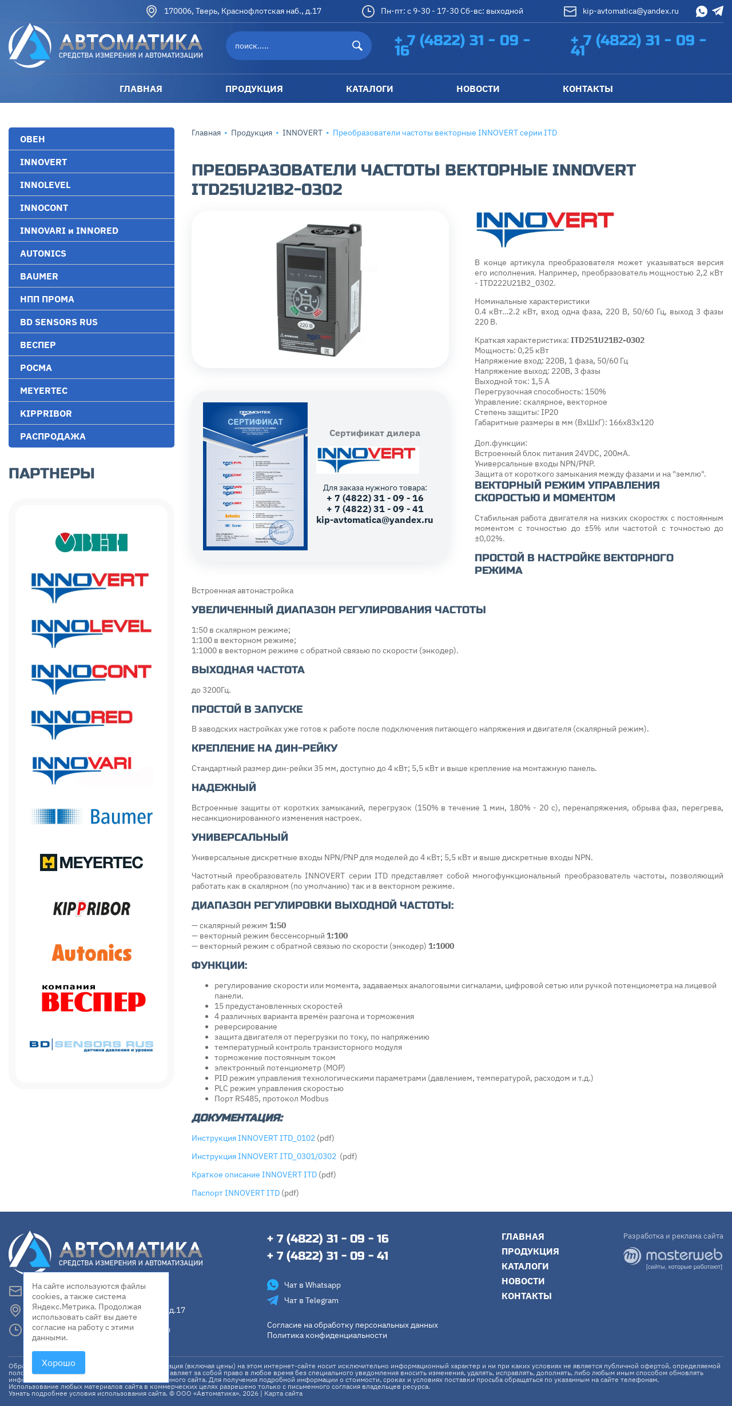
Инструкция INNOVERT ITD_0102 (253, 1138)
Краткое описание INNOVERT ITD (254, 1174)
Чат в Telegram (303, 1300)
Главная (206, 132)
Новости (523, 1281)
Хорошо (58, 1362)
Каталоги (525, 1266)
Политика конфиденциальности (327, 1335)
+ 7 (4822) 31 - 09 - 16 (462, 45)
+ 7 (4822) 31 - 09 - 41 (638, 45)
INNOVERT (303, 132)
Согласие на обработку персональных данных (352, 1325)
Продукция (251, 132)
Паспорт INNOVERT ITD (236, 1193)
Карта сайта (283, 1393)
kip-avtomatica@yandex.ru (621, 11)
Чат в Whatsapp (304, 1285)
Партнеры (52, 473)
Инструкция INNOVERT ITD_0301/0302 (265, 1156)
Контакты (527, 1295)
